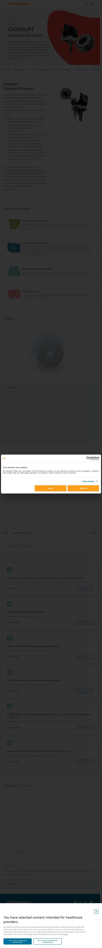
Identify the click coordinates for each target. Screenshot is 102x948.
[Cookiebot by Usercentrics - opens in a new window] (88, 458)
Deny (50, 488)
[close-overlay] (96, 911)
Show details (88, 481)
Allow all (83, 488)
